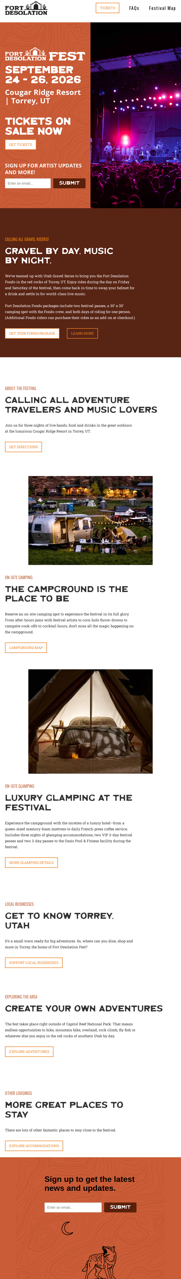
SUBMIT (69, 183)
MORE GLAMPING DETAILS (31, 862)
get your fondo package (32, 333)
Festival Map (162, 7)
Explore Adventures (29, 1051)
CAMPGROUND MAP (26, 647)
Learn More (82, 333)
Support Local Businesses (33, 962)
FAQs (134, 7)
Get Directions (23, 446)
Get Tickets (20, 144)
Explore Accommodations (34, 1145)
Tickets (107, 7)
